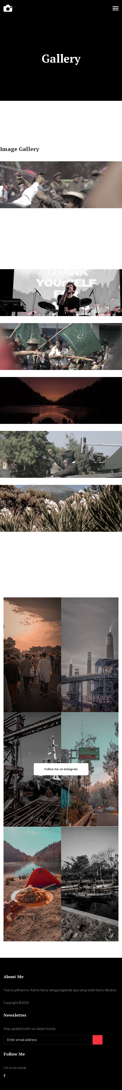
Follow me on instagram (61, 769)
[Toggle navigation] (115, 8)
